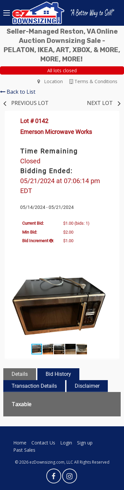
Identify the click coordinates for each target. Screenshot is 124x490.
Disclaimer (87, 386)
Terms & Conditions (93, 81)
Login (66, 443)
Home (19, 443)
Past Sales (24, 450)
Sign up (85, 443)
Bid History (58, 374)
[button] (107, 277)
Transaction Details (34, 386)
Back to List (17, 91)
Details (20, 374)
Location (50, 81)
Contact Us (43, 443)
